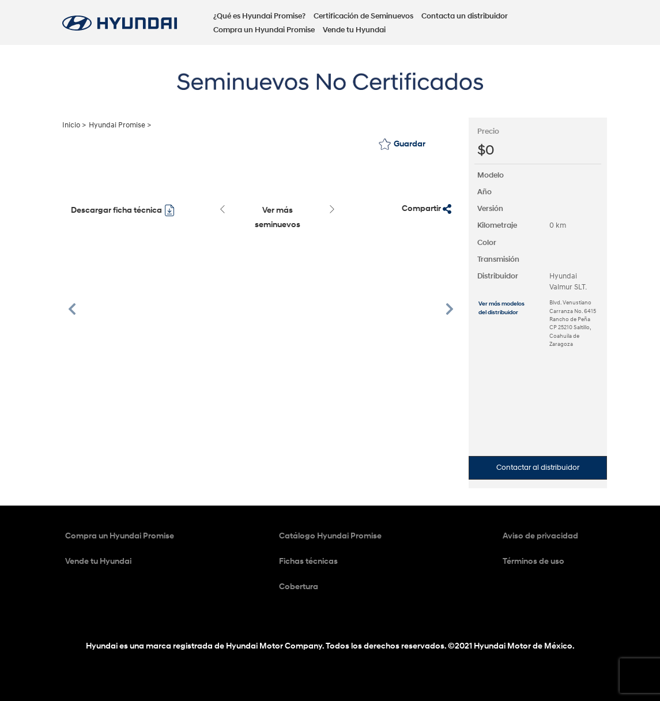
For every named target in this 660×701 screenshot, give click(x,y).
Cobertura (298, 586)
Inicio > (74, 125)
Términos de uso (533, 561)
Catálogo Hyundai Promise (330, 536)
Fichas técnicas (308, 561)
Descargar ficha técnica (123, 210)
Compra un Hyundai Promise (264, 30)
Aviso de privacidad (540, 536)
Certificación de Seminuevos (363, 16)
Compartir (426, 208)
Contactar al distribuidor (537, 467)
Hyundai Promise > (120, 125)
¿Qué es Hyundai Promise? (259, 16)
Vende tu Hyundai (354, 30)
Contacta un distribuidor (464, 16)
